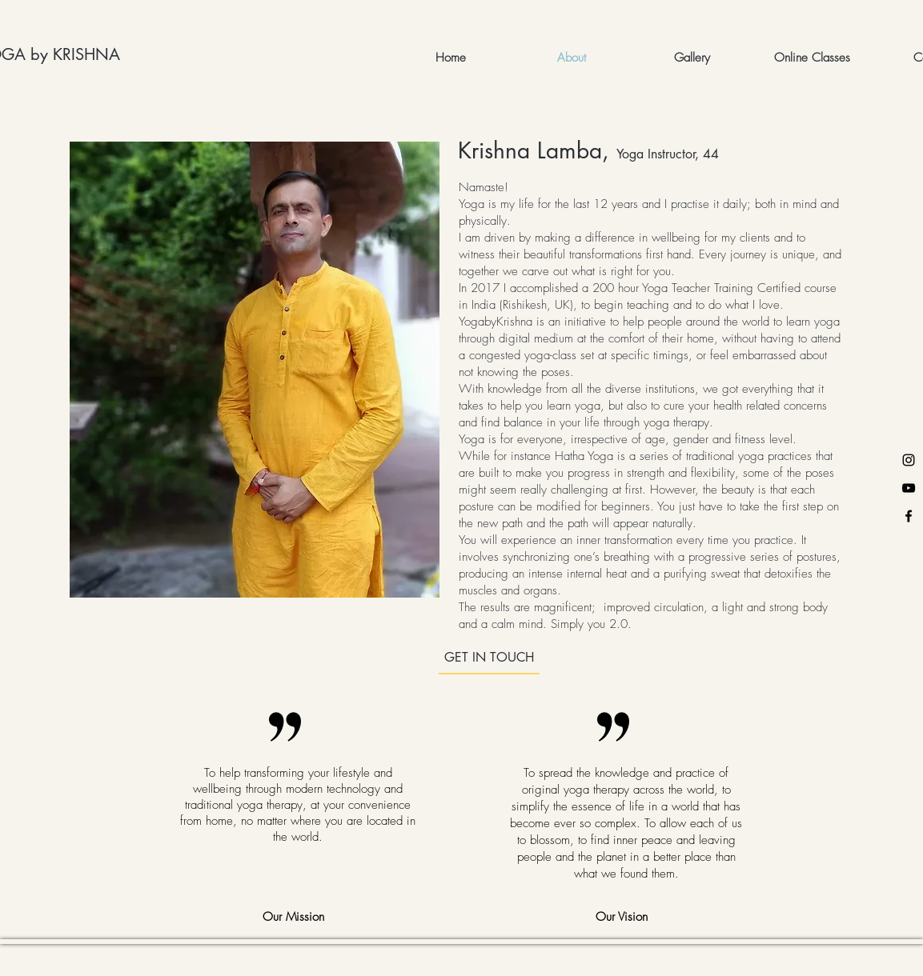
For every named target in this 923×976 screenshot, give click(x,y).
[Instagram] (909, 460)
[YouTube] (909, 488)
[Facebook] (909, 516)
